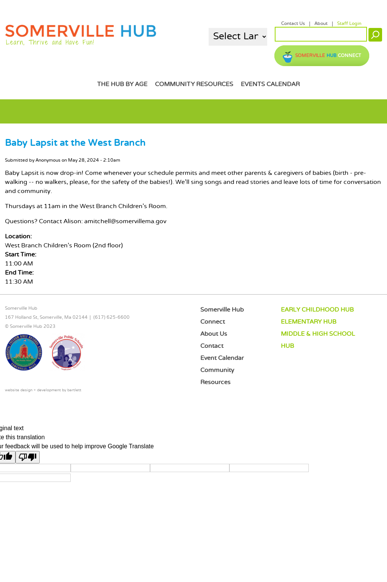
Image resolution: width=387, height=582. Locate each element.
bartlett (74, 390)
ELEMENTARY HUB (308, 322)
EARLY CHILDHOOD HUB (317, 309)
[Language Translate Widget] (238, 37)
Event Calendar (222, 358)
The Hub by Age (122, 84)
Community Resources (194, 84)
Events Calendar (270, 84)
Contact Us (293, 23)
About (321, 23)
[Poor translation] (27, 457)
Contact (211, 346)
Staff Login (349, 23)
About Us (213, 334)
